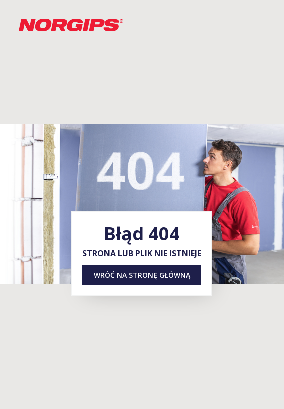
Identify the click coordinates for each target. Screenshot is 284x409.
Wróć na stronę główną (142, 275)
